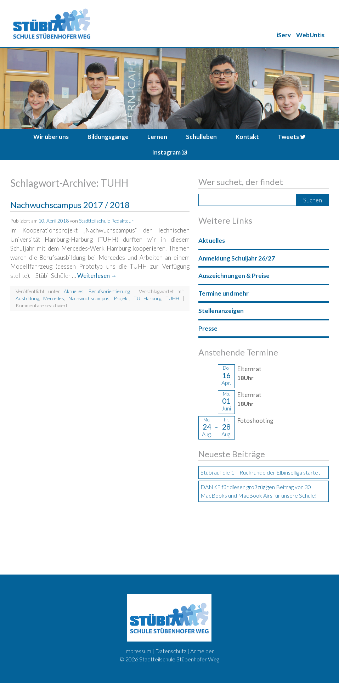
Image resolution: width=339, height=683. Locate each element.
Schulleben (201, 136)
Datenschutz (170, 651)
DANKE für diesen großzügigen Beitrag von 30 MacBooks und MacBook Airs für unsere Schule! (258, 491)
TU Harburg (147, 298)
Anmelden (202, 651)
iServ (284, 35)
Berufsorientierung (109, 291)
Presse (207, 328)
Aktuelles (74, 291)
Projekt (121, 298)
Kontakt (247, 136)
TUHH (172, 298)
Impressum (137, 651)
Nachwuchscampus (88, 298)
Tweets (292, 136)
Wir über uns (51, 136)
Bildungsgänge (108, 136)
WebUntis (310, 35)
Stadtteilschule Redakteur (106, 221)
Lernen (157, 136)
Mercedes (53, 298)
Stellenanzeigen (221, 310)
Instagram (169, 152)
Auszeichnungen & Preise (234, 275)
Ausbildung (27, 298)
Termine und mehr (223, 293)
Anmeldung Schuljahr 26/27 (236, 258)
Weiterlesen (97, 275)
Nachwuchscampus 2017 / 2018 (70, 205)
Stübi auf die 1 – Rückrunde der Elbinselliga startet (260, 472)
